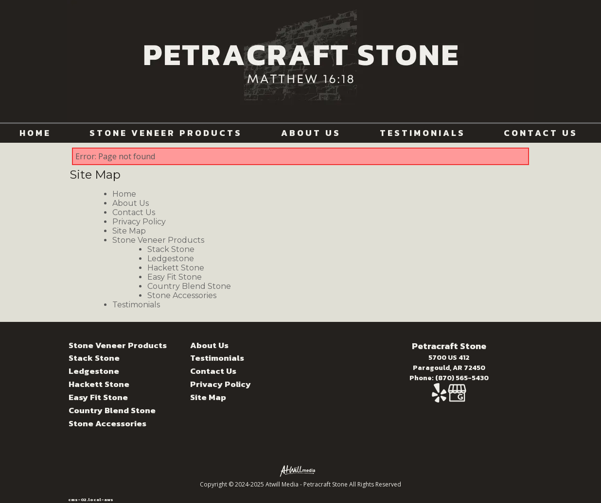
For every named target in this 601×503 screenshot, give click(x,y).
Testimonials (422, 133)
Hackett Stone (175, 267)
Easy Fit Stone (174, 277)
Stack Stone (170, 249)
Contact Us (541, 133)
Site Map (129, 230)
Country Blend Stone (189, 286)
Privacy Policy (139, 221)
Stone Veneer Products (165, 133)
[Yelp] (440, 398)
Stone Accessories (181, 295)
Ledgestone (170, 258)
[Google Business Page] (457, 398)
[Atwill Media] (300, 470)
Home (35, 133)
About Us (311, 133)
